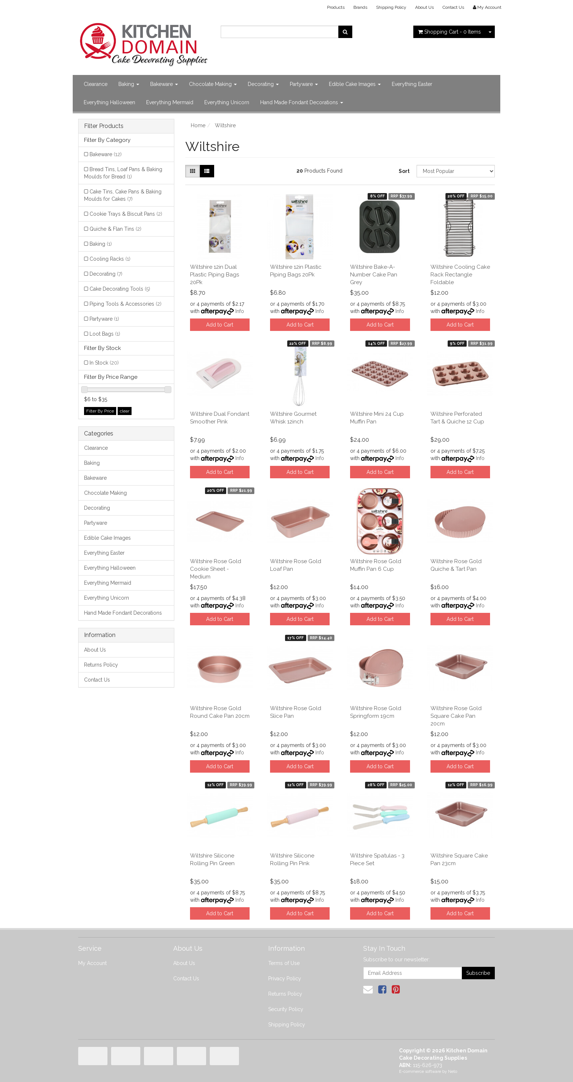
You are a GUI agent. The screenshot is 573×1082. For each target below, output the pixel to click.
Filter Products (104, 126)
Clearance (95, 84)
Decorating (263, 84)
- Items (449, 32)
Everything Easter (412, 84)
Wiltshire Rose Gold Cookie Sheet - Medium (215, 569)
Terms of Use (284, 963)
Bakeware (164, 84)
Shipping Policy (391, 7)
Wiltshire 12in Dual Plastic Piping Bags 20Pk (214, 275)
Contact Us (453, 7)
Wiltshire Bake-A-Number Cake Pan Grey (373, 275)
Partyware (304, 84)
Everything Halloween (109, 102)
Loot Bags (105, 334)
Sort (404, 171)
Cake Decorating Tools (120, 289)
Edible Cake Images (355, 84)
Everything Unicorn (226, 102)
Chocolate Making (213, 84)
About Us (424, 7)
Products (336, 7)
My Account (92, 963)
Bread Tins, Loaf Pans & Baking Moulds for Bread (123, 173)
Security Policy (285, 1009)
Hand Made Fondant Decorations (301, 102)
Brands (360, 7)
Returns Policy (101, 665)
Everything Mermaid (169, 102)
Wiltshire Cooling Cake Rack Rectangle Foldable (460, 275)
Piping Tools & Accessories (126, 304)
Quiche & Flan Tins (115, 229)
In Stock (104, 363)
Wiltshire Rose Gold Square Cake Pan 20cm (456, 716)
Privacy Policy (284, 978)
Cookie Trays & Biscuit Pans (126, 214)
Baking (128, 84)
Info (239, 311)
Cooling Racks (110, 259)
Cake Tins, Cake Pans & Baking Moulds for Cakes (123, 195)
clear (124, 411)
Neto (452, 1071)
